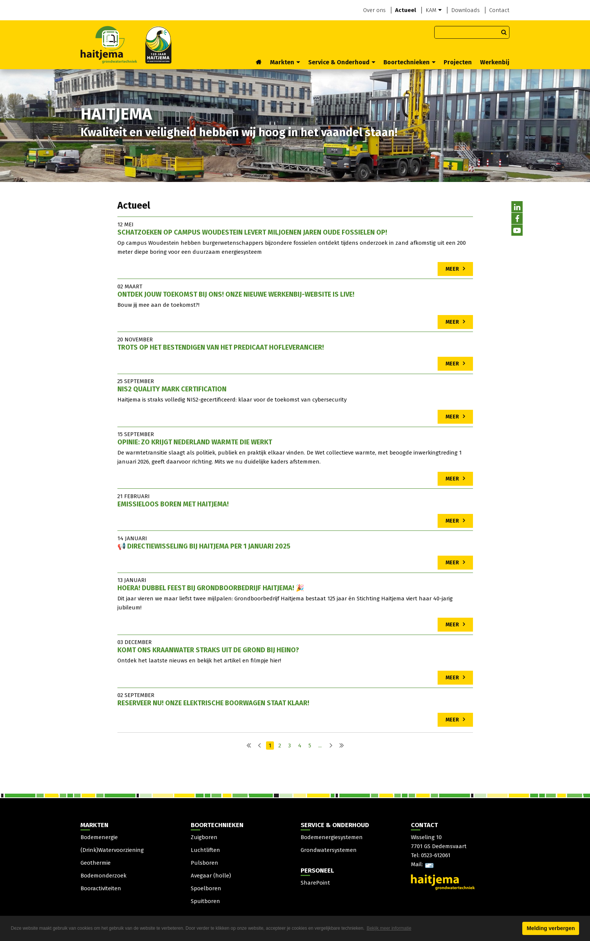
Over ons (374, 10)
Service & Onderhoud (341, 62)
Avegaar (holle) (211, 875)
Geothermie (96, 862)
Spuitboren (205, 901)
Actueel (405, 10)
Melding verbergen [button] (551, 928)
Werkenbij (494, 62)
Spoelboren (206, 888)
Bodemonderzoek (103, 875)
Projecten (458, 62)
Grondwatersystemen (329, 850)
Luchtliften (205, 850)
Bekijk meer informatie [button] (388, 928)
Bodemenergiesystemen (332, 837)
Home (259, 62)
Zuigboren (204, 837)
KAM (434, 10)
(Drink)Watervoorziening (112, 850)
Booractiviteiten (101, 888)
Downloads (465, 10)
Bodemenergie (99, 837)
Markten (285, 62)
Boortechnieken (409, 62)
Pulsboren (204, 862)
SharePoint (315, 882)
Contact (499, 10)
